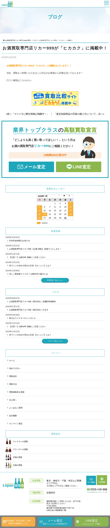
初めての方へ (15, 368)
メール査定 (34, 167)
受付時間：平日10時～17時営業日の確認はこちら (18, 522)
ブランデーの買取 (17, 449)
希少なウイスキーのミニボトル (22, 318)
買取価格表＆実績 (16, 392)
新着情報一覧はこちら (55, 280)
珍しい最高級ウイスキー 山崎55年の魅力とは (28, 274)
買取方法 (13, 384)
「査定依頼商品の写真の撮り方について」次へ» (79, 114)
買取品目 (13, 376)
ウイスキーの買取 (17, 441)
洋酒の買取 (14, 457)
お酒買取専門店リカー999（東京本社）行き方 (28, 310)
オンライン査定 (15, 423)
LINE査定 (82, 167)
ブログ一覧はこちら (55, 341)
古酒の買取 (14, 465)
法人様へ (13, 400)
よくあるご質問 (15, 408)
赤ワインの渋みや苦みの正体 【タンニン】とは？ (30, 266)
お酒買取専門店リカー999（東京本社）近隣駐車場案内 (32, 301)
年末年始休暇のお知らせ (19, 241)
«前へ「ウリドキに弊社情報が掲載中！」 (27, 114)
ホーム (12, 360)
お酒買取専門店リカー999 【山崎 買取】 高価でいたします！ (35, 249)
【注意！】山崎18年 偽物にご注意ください (27, 257)
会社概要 (13, 416)
